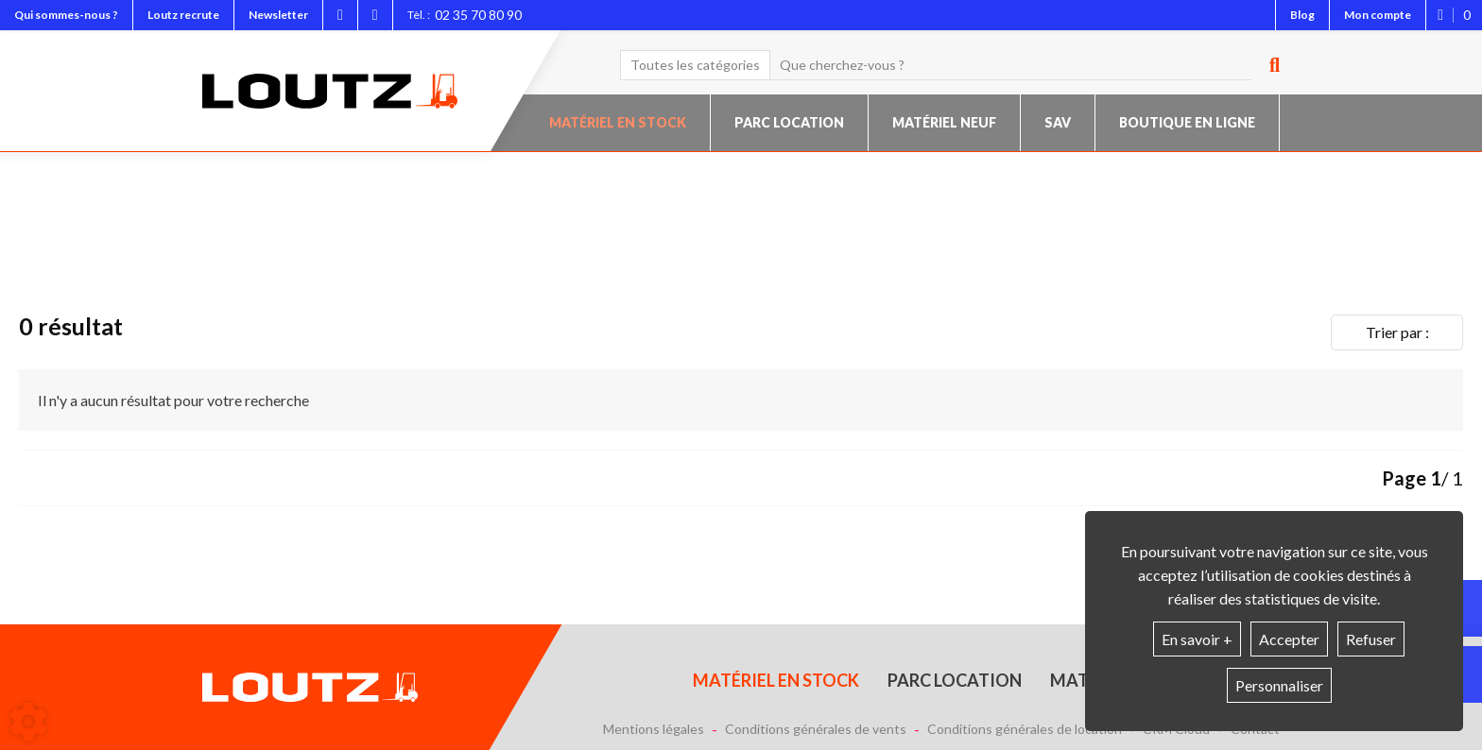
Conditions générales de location (1024, 729)
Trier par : (1397, 332)
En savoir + (1197, 639)
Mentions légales (653, 729)
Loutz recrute (183, 15)
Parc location (789, 122)
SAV (1057, 122)
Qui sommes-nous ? (66, 15)
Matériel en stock (617, 122)
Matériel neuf (944, 122)
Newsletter (278, 15)
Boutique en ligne (1187, 122)
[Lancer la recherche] (1267, 65)
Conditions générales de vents (815, 729)
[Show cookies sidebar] (28, 722)
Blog (1302, 15)
